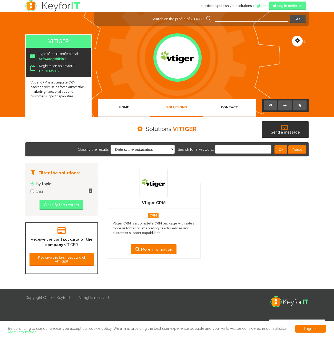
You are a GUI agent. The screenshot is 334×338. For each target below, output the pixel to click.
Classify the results (61, 205)
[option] (62, 240)
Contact (229, 107)
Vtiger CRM (154, 202)
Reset (297, 150)
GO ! (297, 19)
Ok (281, 150)
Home (124, 107)
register (259, 6)
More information (22, 332)
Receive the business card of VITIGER (61, 259)
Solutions (176, 107)
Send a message (285, 130)
